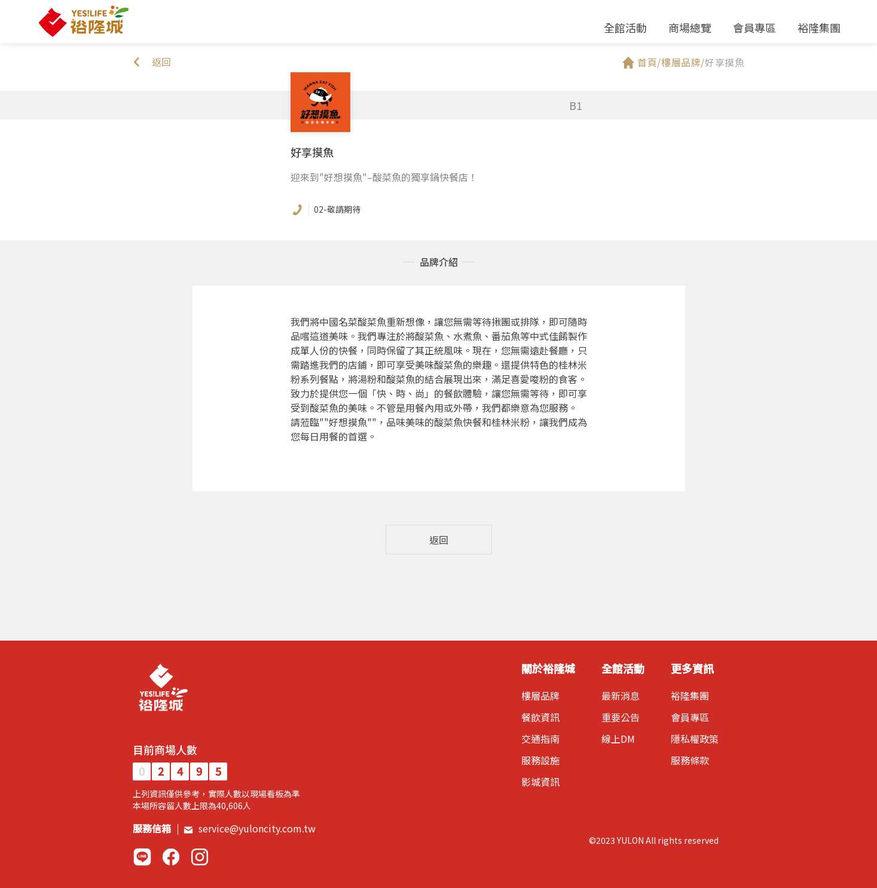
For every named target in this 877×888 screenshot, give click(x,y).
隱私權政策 (695, 738)
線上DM (618, 738)
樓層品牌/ (683, 62)
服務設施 (540, 760)
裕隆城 (83, 21)
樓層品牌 (540, 695)
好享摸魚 (724, 62)
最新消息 (620, 695)
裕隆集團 (819, 27)
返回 (438, 539)
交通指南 (540, 738)
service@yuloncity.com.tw (249, 828)
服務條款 (690, 760)
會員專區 (754, 27)
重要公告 (620, 717)
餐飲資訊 (540, 717)
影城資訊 (540, 781)
